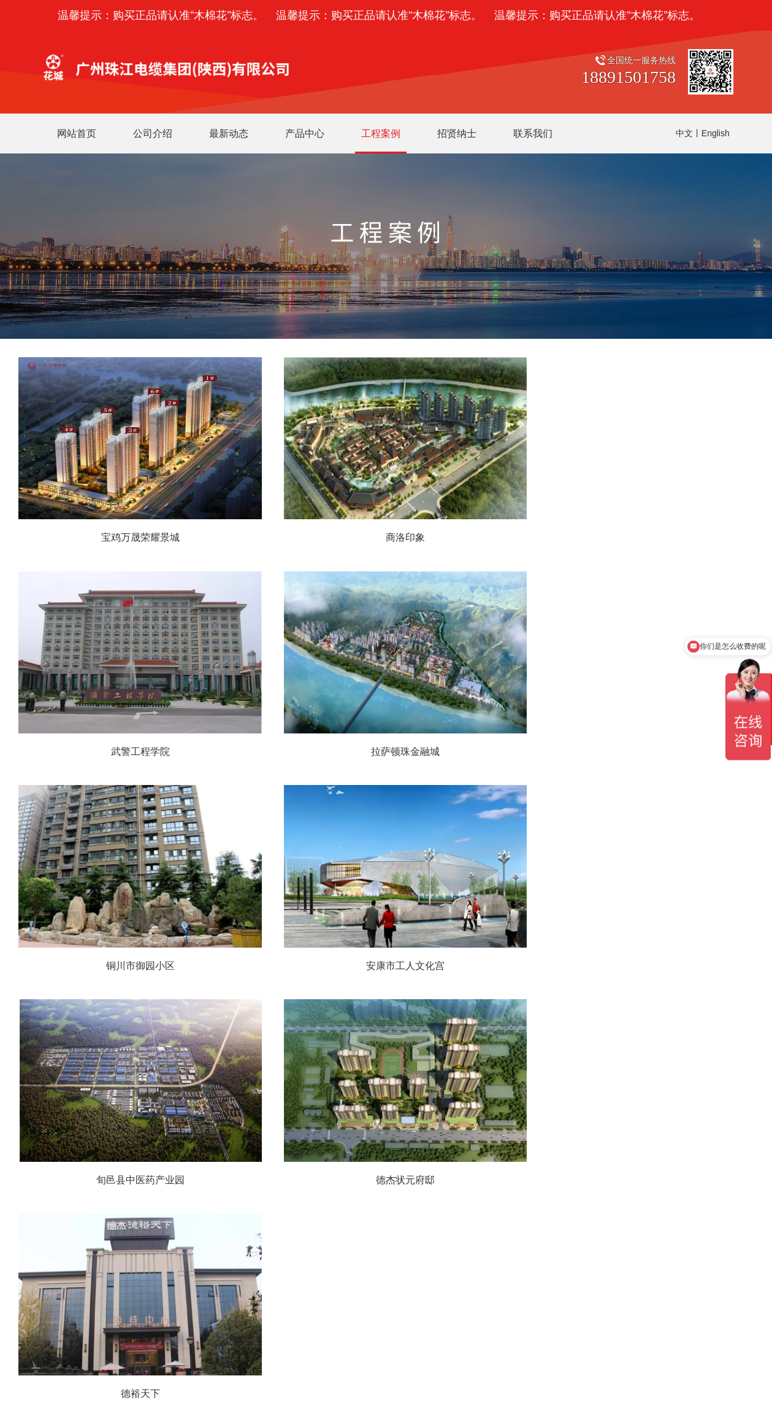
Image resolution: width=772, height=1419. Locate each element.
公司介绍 (287, 1119)
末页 (496, 987)
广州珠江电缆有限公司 (124, 1347)
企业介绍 (285, 1151)
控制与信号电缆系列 (393, 1239)
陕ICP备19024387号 (270, 1381)
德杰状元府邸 (385, 938)
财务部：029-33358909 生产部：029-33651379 (130, 1195)
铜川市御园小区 (385, 733)
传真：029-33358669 (79, 1239)
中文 (684, 133)
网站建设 (441, 1381)
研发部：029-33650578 (84, 1217)
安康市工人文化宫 (638, 733)
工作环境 (285, 1195)
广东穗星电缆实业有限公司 (245, 1347)
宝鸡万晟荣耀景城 (133, 528)
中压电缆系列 (380, 1195)
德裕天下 (638, 938)
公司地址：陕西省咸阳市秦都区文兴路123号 (123, 1151)
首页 (275, 987)
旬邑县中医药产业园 (134, 938)
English (715, 133)
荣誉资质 (285, 1173)
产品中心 (374, 1119)
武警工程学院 (638, 528)
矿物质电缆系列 (384, 1217)
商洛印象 (385, 528)
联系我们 (43, 1119)
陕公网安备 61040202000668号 (366, 1379)
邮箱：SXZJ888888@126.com (97, 1283)
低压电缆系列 (380, 1173)
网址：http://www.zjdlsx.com (93, 1261)
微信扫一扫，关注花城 (566, 1119)
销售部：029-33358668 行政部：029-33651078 (130, 1173)
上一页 (315, 987)
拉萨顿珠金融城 (133, 733)
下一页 (457, 987)
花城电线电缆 (380, 1151)
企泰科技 (478, 1381)
